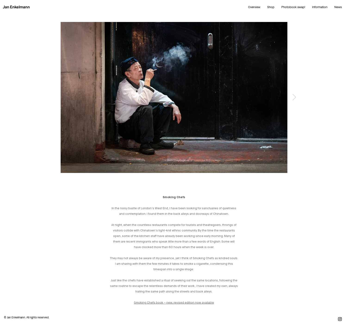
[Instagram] (339, 319)
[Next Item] (294, 97)
